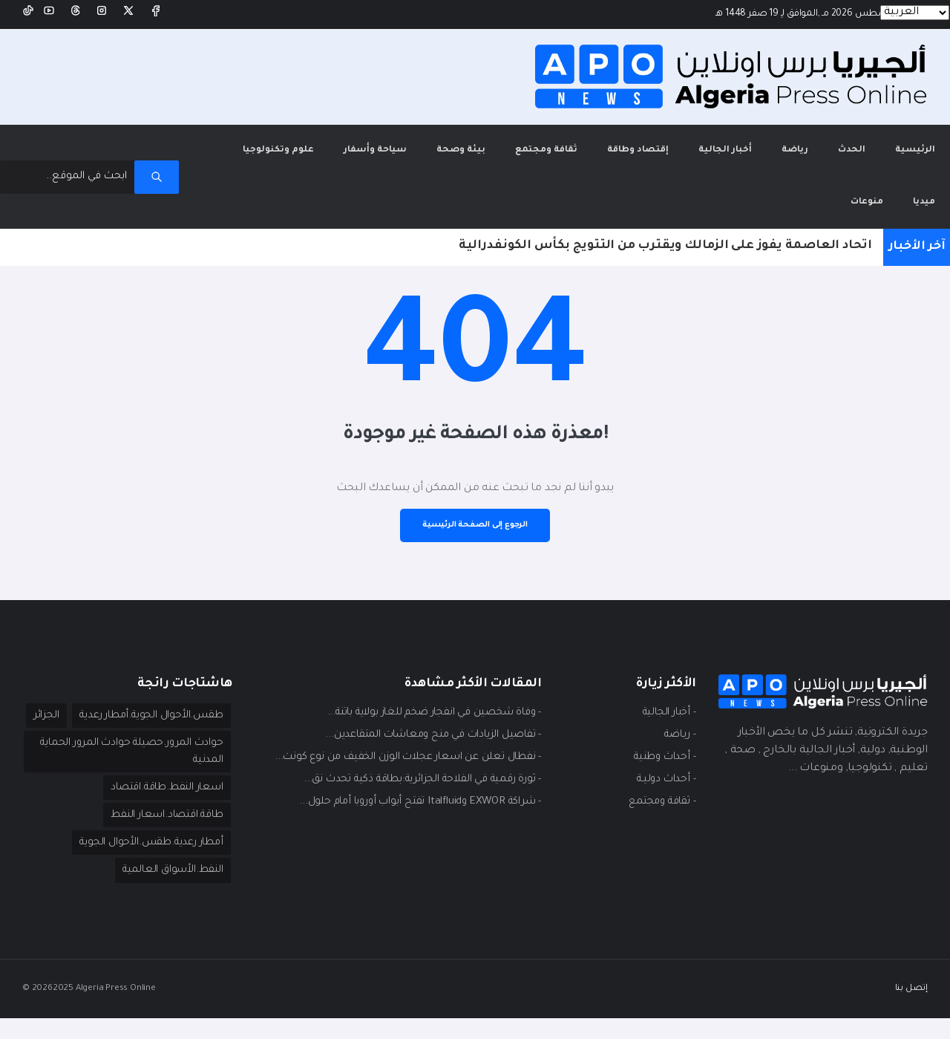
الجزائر (208, 731)
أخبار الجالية (725, 138)
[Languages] (914, 12)
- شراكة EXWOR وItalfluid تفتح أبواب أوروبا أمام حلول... (410, 789)
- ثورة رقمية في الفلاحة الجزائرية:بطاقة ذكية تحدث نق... (410, 767)
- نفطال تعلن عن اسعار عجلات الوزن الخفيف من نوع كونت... (398, 745)
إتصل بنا (911, 1009)
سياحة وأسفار (375, 138)
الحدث (851, 138)
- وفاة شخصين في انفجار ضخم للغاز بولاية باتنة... (423, 700)
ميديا (924, 190)
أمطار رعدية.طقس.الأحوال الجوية (143, 862)
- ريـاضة (677, 723)
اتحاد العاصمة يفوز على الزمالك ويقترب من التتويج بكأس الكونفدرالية (665, 233)
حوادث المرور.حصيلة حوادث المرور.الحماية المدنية (157, 769)
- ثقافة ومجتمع (657, 789)
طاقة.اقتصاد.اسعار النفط (159, 834)
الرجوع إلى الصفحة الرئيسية (475, 512)
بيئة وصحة (460, 138)
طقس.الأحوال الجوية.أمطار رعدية (143, 703)
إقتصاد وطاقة (638, 138)
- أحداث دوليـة (663, 767)
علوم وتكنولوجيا (278, 138)
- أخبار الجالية (665, 700)
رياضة (795, 138)
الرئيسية (907, 127)
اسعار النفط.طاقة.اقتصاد (159, 806)
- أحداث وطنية (661, 745)
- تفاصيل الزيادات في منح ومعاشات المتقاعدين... (423, 723)
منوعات (867, 190)
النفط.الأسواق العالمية (168, 890)
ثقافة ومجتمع (546, 138)
